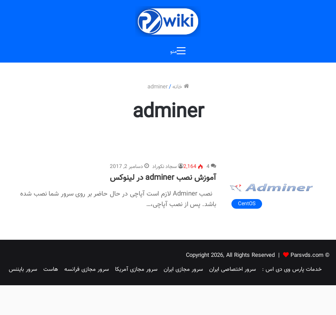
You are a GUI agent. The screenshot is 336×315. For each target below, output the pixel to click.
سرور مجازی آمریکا (136, 269)
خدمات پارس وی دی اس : (292, 269)
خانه (180, 87)
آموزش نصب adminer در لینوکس (163, 178)
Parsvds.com (306, 255)
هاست (50, 269)
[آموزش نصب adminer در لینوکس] (271, 187)
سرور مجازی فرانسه (86, 269)
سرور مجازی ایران (183, 269)
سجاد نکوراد (164, 167)
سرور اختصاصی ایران (232, 269)
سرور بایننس (23, 269)
